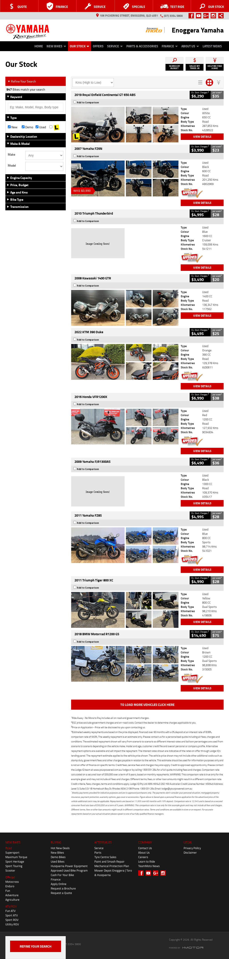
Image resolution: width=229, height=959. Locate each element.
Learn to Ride (146, 861)
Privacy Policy (192, 848)
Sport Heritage (14, 861)
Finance (170, 46)
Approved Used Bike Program (69, 870)
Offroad (10, 877)
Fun (7, 890)
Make (11, 154)
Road (8, 848)
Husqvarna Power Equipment (69, 866)
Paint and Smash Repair (109, 861)
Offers (98, 46)
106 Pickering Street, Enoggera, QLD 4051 (127, 15)
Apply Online (58, 884)
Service (115, 46)
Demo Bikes (58, 857)
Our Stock (79, 46)
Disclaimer (190, 852)
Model (12, 165)
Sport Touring (13, 866)
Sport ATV (11, 915)
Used (41, 127)
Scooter (10, 870)
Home (38, 46)
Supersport (12, 852)
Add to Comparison (88, 102)
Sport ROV (12, 920)
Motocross (12, 881)
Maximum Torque (16, 857)
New (12, 127)
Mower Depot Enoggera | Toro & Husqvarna (113, 872)
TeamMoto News (149, 866)
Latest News (212, 46)
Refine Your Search (22, 81)
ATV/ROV (11, 906)
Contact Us (145, 848)
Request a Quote (61, 893)
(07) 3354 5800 (173, 15)
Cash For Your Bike (62, 875)
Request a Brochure (63, 888)
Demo (27, 127)
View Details (202, 136)
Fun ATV (10, 911)
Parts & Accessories (142, 46)
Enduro (9, 886)
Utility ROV (12, 924)
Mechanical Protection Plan (111, 866)
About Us (190, 46)
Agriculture (12, 899)
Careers (143, 857)
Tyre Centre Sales (105, 857)
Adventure (12, 895)
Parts (97, 852)
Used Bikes (57, 861)
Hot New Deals (60, 848)
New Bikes (56, 46)
